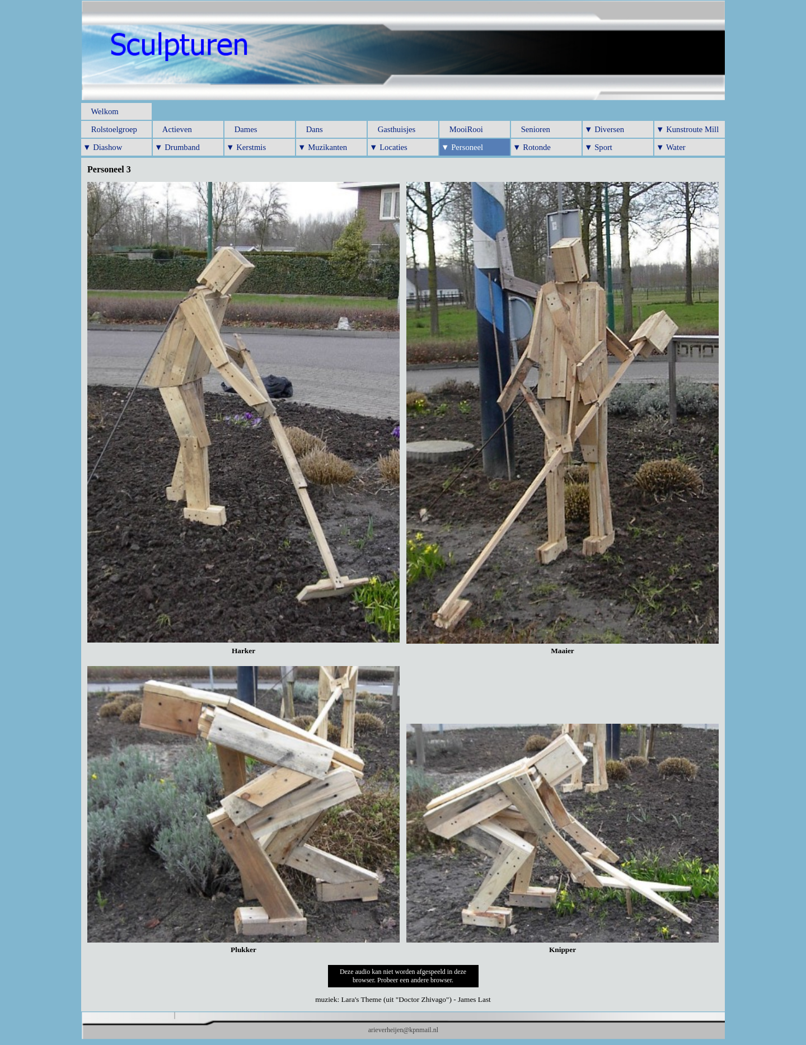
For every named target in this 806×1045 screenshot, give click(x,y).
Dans (310, 129)
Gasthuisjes (392, 129)
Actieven (173, 129)
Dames (241, 129)
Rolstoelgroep (110, 129)
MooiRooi (462, 129)
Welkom (101, 111)
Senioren (531, 129)
